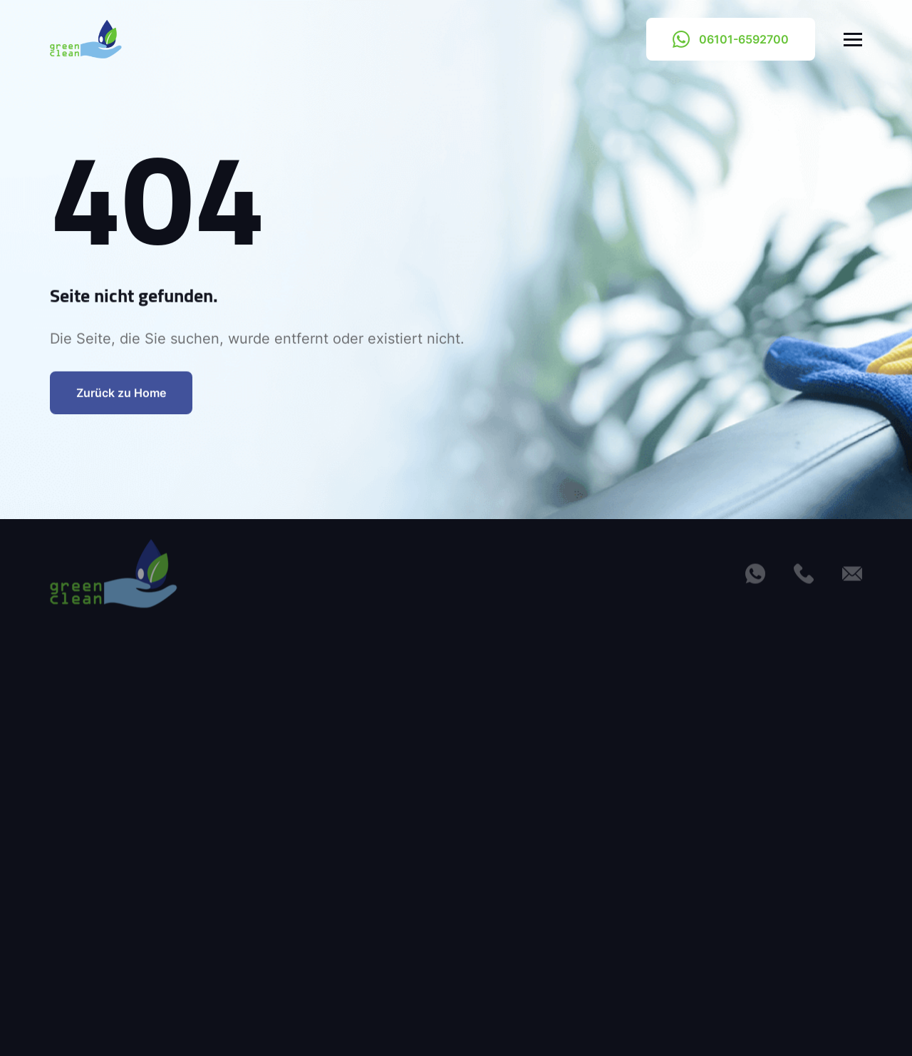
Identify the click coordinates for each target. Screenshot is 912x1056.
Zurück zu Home (121, 403)
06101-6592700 (731, 39)
